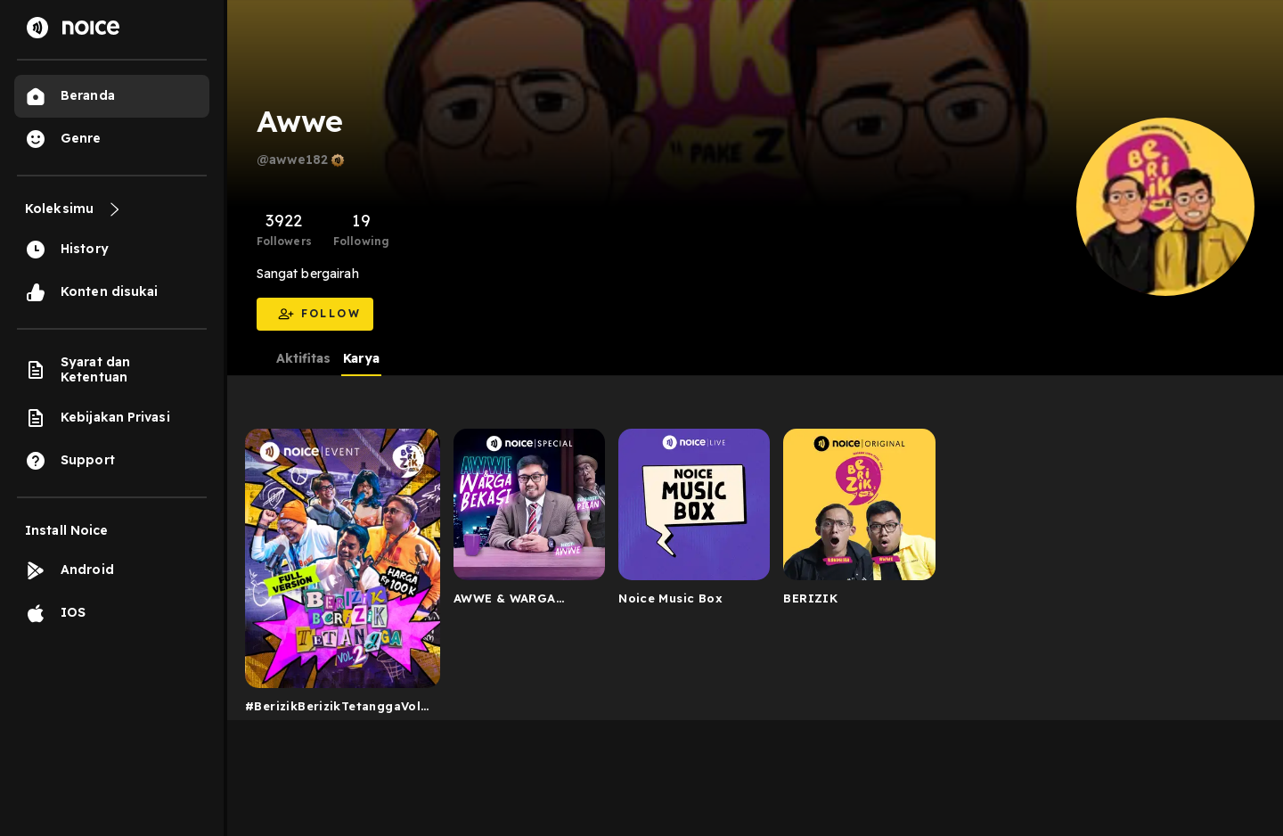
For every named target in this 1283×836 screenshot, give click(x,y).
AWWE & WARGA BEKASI (505, 601)
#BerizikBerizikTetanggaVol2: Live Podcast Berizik (338, 709)
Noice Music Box (670, 598)
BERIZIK (810, 598)
